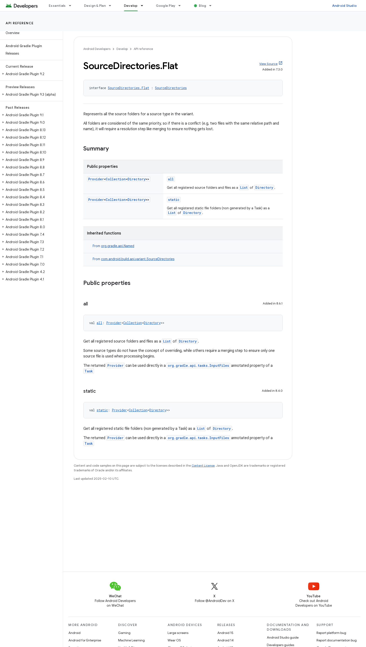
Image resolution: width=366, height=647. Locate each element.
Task (88, 371)
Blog (202, 5)
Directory (136, 179)
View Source (268, 64)
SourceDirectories (171, 88)
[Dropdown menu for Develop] (144, 5)
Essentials (57, 5)
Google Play (166, 5)
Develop (122, 49)
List (244, 187)
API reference (20, 23)
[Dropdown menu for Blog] (212, 5)
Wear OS (174, 640)
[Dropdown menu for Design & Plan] (112, 5)
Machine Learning (131, 640)
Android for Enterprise (84, 640)
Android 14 (225, 640)
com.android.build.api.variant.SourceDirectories (137, 259)
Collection (116, 179)
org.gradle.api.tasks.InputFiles (198, 365)
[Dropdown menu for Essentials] (72, 5)
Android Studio (344, 5)
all (171, 179)
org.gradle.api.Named (117, 246)
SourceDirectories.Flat (128, 88)
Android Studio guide (283, 637)
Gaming (124, 633)
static (173, 199)
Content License (203, 466)
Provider (96, 179)
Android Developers (96, 49)
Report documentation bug (337, 640)
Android (74, 633)
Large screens (178, 633)
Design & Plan (95, 5)
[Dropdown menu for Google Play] (181, 5)
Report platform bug (331, 633)
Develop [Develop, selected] (131, 5)
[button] (30, 74)
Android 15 (225, 633)
